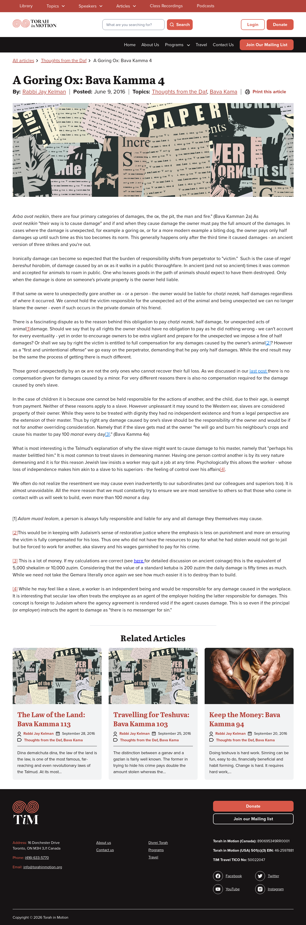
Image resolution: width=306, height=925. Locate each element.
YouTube (233, 889)
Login (252, 24)
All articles (23, 60)
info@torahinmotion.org (42, 867)
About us (103, 842)
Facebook (234, 876)
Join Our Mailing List (266, 44)
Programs (177, 44)
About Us (150, 44)
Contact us (105, 850)
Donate (280, 24)
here (139, 561)
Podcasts (205, 5)
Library (26, 5)
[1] (28, 329)
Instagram (276, 889)
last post (259, 371)
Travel (201, 44)
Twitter (273, 876)
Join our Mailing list (253, 818)
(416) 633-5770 (37, 857)
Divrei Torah (158, 842)
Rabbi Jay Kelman (44, 91)
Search (183, 24)
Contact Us (223, 44)
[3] (107, 434)
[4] (222, 469)
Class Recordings (166, 5)
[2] (268, 343)
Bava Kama (223, 91)
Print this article (265, 92)
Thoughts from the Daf (64, 60)
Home (130, 44)
